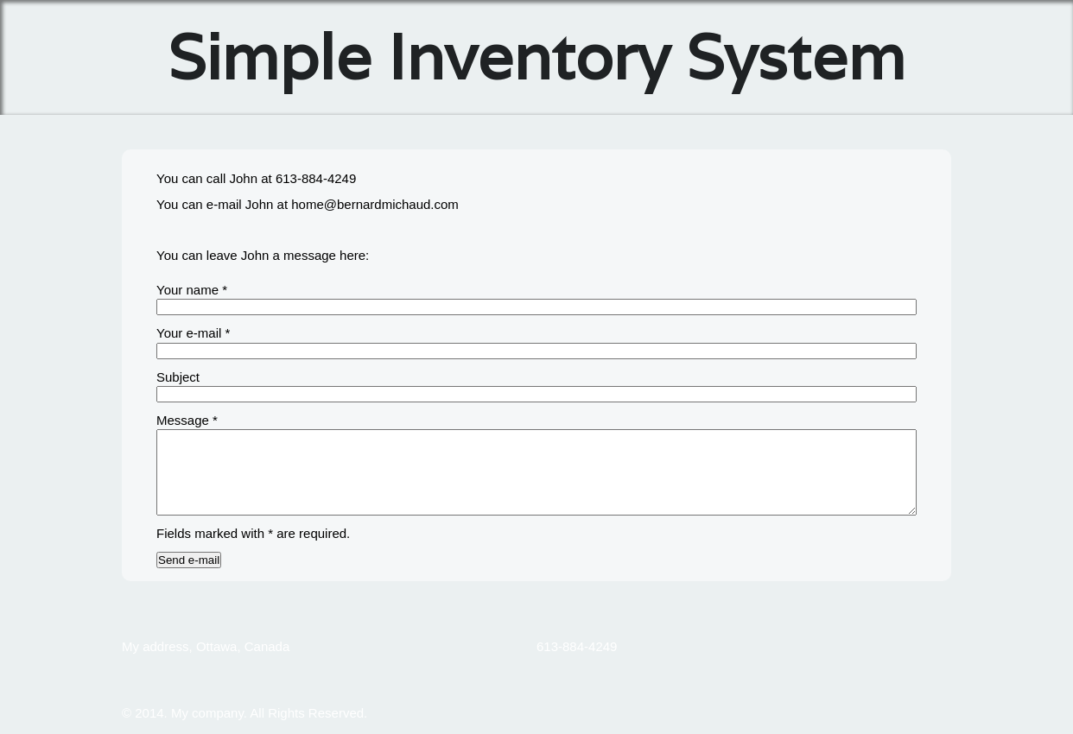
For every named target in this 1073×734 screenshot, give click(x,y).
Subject (178, 377)
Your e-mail (193, 333)
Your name (191, 289)
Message (187, 420)
